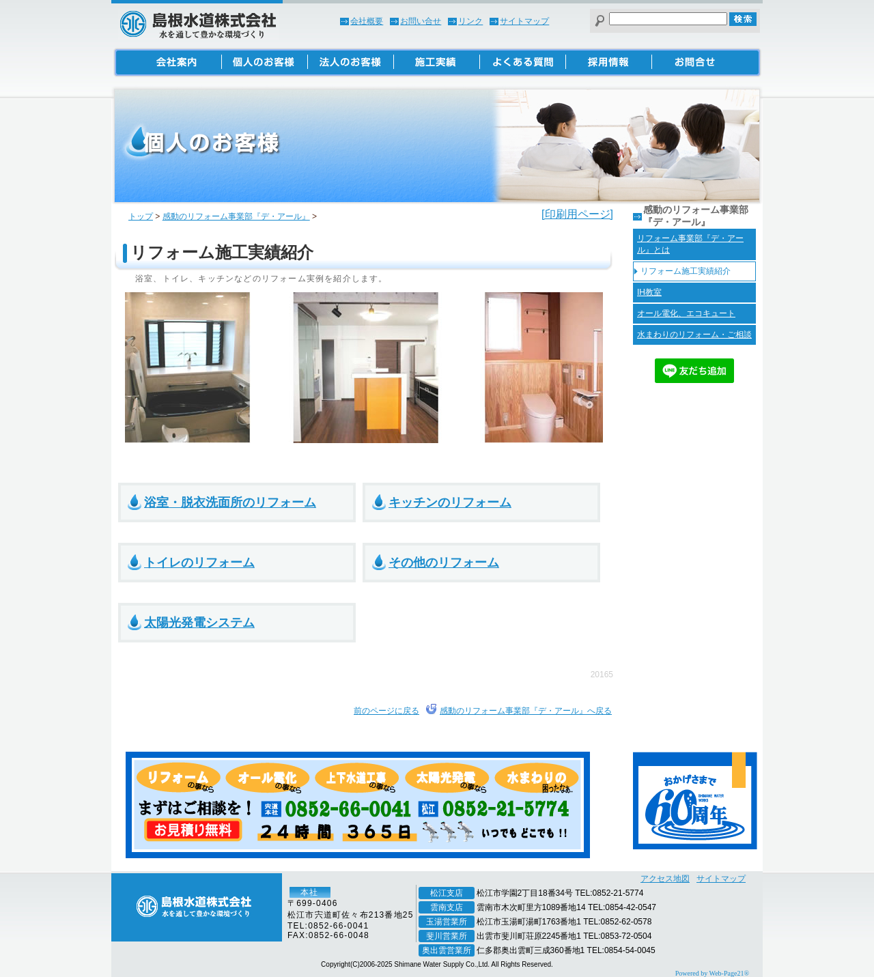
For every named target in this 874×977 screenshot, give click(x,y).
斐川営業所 (446, 936)
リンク (470, 21)
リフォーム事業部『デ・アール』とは (690, 244)
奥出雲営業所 (446, 950)
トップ (140, 216)
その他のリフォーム (444, 562)
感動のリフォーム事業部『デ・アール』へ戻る (526, 711)
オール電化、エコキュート (686, 313)
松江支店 (446, 893)
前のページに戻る (386, 711)
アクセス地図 (665, 878)
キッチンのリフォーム (450, 502)
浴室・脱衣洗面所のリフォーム (230, 502)
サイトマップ (524, 21)
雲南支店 (446, 907)
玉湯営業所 (446, 921)
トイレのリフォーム (199, 562)
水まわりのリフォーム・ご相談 (694, 334)
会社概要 (366, 21)
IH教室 (649, 292)
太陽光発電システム (199, 622)
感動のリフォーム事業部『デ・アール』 (236, 216)
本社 (309, 892)
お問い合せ (420, 21)
